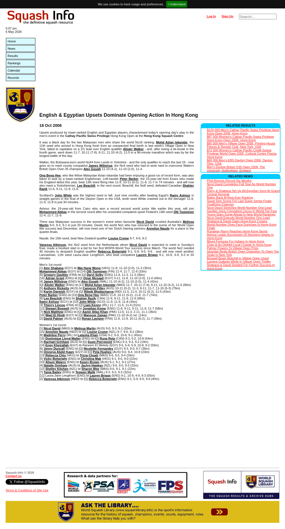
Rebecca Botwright (112, 251)
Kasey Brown (89, 362)
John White (63, 195)
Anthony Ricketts (56, 288)
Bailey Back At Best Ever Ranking (230, 197)
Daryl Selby (95, 274)
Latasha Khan (88, 335)
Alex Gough (92, 169)
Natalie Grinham (55, 365)
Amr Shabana (54, 268)
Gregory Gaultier (56, 274)
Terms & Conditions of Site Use (27, 490)
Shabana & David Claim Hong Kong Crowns (237, 221)
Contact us (14, 476)
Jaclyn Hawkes (92, 365)
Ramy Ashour (180, 195)
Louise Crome (118, 238)
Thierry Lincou (54, 305)
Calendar (14, 70)
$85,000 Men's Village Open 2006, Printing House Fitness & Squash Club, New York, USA (241, 145)
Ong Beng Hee (50, 175)
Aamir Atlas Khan (95, 311)
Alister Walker (133, 149)
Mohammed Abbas (53, 212)
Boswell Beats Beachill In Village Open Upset (238, 258)
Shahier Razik (86, 298)
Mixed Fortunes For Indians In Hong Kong (235, 241)
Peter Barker (129, 178)
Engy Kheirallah (57, 345)
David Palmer (53, 318)
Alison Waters (55, 362)
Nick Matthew (53, 311)
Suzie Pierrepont (100, 341)
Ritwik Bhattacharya (99, 291)
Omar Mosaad (93, 278)
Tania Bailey (52, 372)
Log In (211, 16)
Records (13, 77)
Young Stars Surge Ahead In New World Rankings (241, 214)
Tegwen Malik (85, 372)
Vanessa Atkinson (52, 244)
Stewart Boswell (57, 308)
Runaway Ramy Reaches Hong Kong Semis (237, 231)
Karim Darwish (54, 291)
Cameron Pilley (94, 288)
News (11, 48)
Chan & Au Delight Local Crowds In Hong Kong (239, 244)
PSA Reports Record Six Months (229, 180)
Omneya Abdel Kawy (59, 352)
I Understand (177, 4)
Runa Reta (107, 338)
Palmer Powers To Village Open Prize (232, 248)
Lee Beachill (86, 185)
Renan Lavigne (93, 318)
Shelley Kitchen (56, 368)
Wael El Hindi (55, 315)
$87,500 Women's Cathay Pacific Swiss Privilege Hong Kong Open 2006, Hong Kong (240, 138)
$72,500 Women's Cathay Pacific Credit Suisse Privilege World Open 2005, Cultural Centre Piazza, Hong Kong (242, 153)
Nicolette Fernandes (98, 348)
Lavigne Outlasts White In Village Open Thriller (239, 261)
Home (12, 41)
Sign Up (227, 16)
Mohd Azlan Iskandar (171, 142)
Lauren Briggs (147, 255)
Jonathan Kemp (94, 308)
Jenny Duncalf (54, 348)
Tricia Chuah (89, 355)
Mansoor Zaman (95, 315)
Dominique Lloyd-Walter (63, 338)
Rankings (14, 63)
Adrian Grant (54, 278)
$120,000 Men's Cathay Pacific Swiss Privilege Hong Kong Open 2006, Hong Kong (243, 131)
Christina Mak (91, 358)
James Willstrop (100, 165)
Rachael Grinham (56, 341)
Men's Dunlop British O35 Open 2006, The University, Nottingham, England (236, 168)
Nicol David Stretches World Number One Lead (239, 207)
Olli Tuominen (183, 212)
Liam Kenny (92, 305)
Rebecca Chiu (55, 355)
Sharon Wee (90, 368)
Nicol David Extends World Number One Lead (238, 217)
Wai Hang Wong (89, 268)
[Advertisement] (159, 70)
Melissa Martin (85, 328)
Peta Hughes (102, 352)
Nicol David (145, 221)
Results (13, 56)
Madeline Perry (54, 335)
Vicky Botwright (55, 358)
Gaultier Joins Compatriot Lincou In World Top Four (242, 211)
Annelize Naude (157, 228)
